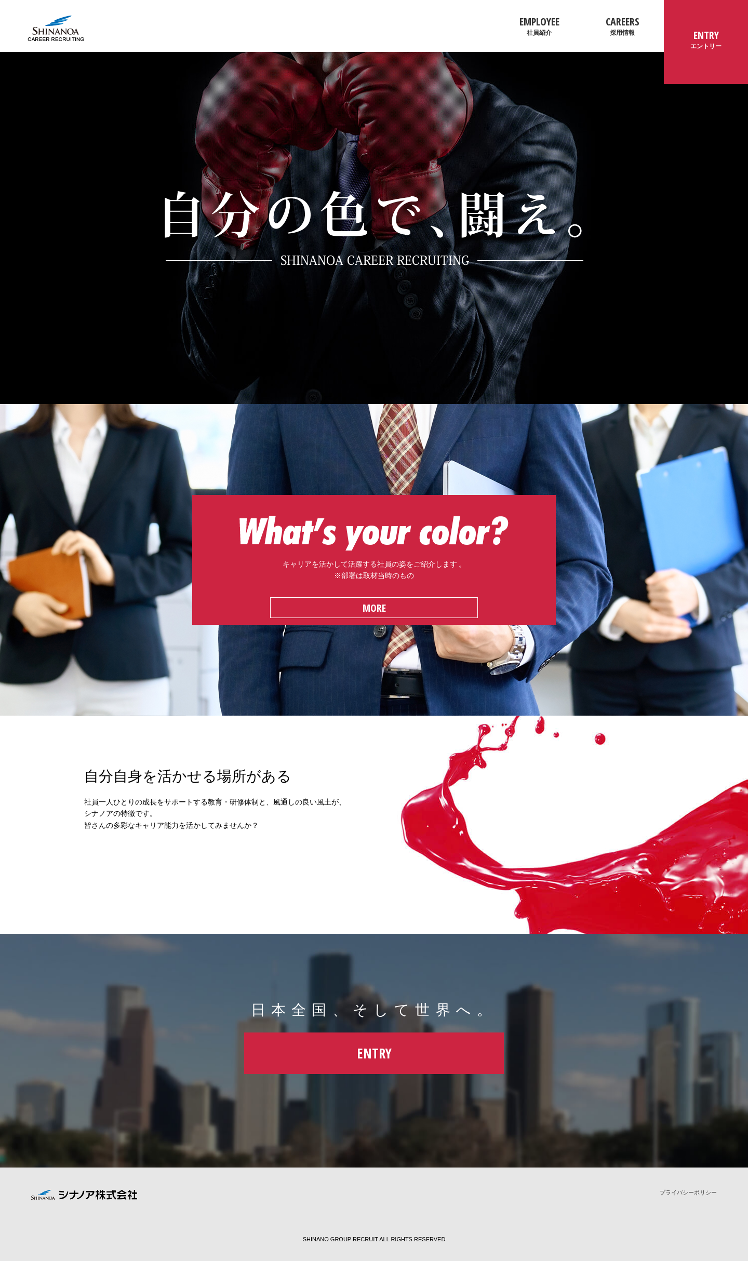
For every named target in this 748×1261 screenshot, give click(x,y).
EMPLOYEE (539, 26)
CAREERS (622, 26)
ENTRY (706, 39)
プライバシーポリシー (688, 1192)
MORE (374, 608)
